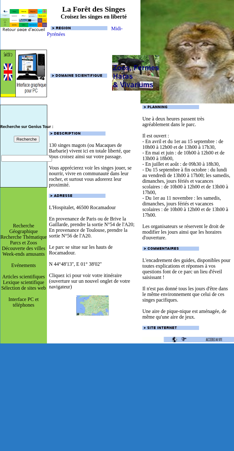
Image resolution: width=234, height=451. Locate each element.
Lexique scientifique (23, 282)
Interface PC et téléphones (24, 302)
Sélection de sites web (23, 288)
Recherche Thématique (23, 237)
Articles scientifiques (23, 276)
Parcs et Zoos (23, 242)
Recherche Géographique (23, 228)
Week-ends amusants (24, 254)
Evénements (23, 265)
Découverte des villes (23, 248)
